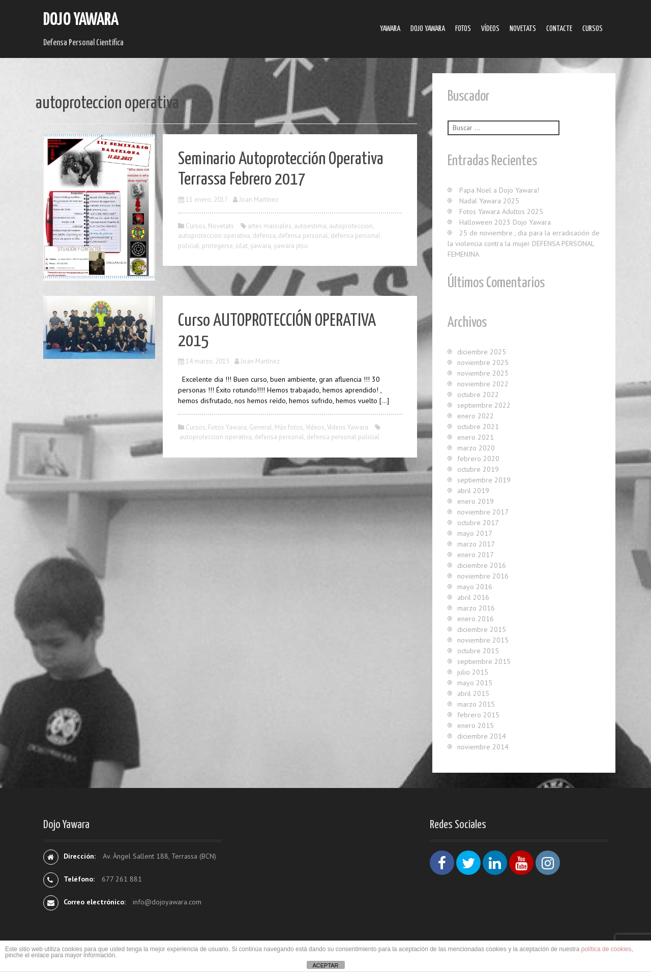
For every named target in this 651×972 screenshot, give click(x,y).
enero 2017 (475, 554)
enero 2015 (475, 725)
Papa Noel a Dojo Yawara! (499, 190)
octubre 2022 (478, 394)
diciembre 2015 (481, 629)
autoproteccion (351, 226)
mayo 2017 (474, 533)
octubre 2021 (478, 426)
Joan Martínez (258, 199)
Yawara (390, 29)
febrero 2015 (478, 714)
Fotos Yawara (227, 427)
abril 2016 (473, 597)
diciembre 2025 (481, 351)
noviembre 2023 (483, 373)
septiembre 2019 (484, 479)
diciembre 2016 (481, 565)
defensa (264, 235)
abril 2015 (473, 693)
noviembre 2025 (483, 362)
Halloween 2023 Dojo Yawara (505, 222)
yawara (260, 245)
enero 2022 (475, 415)
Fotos (463, 29)
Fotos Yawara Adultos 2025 (501, 211)
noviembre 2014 (483, 746)
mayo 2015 (474, 682)
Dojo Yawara (81, 20)
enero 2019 (475, 501)
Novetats (523, 29)
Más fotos (289, 427)
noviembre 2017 (483, 512)
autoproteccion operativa (214, 235)
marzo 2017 (476, 544)
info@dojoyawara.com (167, 901)
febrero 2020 (478, 458)
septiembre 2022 (484, 405)
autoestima (310, 226)
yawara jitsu (291, 245)
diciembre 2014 (481, 736)
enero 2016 (475, 618)
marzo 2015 (476, 704)
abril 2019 (473, 490)
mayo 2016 (474, 586)
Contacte (559, 29)
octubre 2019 (478, 469)
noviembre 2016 (483, 576)
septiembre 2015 (484, 661)
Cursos (592, 29)
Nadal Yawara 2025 (489, 200)
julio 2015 (472, 672)
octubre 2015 (478, 650)
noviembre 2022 (483, 383)
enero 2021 (475, 437)
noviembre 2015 (483, 640)
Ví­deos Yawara (347, 427)
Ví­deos (490, 29)
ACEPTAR (325, 965)
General (260, 427)
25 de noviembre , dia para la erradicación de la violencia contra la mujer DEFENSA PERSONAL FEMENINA (524, 243)
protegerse (217, 245)
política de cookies (606, 949)
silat (241, 245)
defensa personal (303, 235)
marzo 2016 (476, 608)
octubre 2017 (478, 522)
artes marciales (269, 226)
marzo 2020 (476, 447)
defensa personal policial (343, 437)
